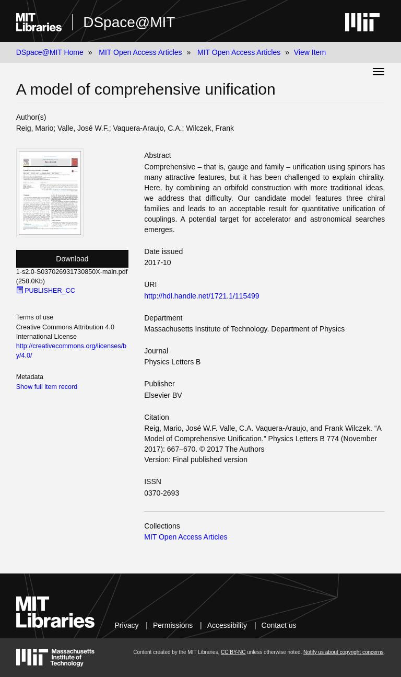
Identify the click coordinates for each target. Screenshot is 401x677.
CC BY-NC (233, 652)
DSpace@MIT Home (50, 52)
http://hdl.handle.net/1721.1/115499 (201, 296)
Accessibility (227, 625)
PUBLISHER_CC (45, 290)
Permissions (173, 625)
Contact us (279, 625)
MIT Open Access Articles (140, 52)
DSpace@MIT (129, 22)
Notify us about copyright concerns (343, 652)
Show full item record (47, 387)
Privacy (127, 625)
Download (72, 259)
